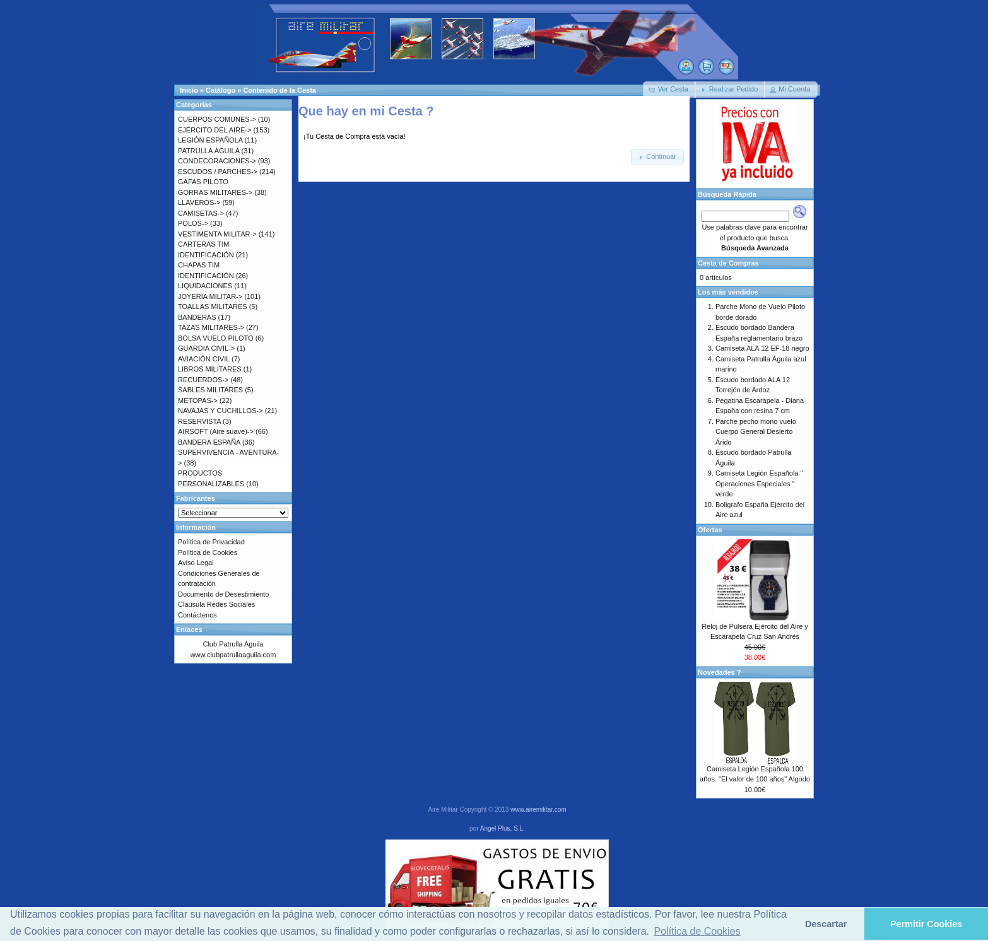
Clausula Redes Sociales (216, 604)
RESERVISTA (199, 421)
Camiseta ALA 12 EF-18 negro (762, 348)
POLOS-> (193, 223)
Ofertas (710, 530)
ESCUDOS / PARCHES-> (217, 171)
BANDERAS (197, 317)
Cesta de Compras (728, 263)
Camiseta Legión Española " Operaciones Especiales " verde (759, 483)
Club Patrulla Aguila (233, 644)
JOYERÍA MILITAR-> (210, 296)
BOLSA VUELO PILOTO (216, 338)
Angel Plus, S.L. (502, 828)
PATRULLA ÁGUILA (208, 151)
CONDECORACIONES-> (217, 161)
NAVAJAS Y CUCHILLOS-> (220, 410)
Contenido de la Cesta (279, 90)
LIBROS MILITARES (210, 369)
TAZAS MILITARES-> (211, 327)
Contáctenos (197, 615)
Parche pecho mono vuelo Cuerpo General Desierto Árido (755, 432)
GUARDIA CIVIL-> (206, 348)
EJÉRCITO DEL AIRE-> (214, 130)
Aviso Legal (196, 562)
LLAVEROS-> (199, 202)
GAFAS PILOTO (203, 181)
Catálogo (220, 90)
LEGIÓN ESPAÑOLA (210, 140)
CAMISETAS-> (201, 213)
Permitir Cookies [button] (926, 924)
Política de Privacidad (211, 542)
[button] (669, 89)
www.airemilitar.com (538, 809)
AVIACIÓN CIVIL (204, 359)
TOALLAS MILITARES (212, 306)
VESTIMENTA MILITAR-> (217, 234)
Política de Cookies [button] (697, 931)
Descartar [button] (826, 924)
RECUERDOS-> (203, 379)
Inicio (189, 90)
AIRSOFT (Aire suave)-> (216, 431)
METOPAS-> (198, 400)
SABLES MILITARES (210, 390)
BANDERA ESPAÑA (209, 442)
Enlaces (189, 629)
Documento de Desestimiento (223, 594)
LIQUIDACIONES (205, 285)
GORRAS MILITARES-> (215, 192)
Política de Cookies (207, 552)
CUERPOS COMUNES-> (217, 119)
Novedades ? (719, 672)
